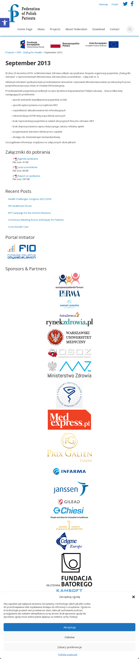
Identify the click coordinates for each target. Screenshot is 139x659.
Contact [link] (114, 29)
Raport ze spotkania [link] (29, 175)
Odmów (70, 637)
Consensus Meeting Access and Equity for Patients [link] (36, 219)
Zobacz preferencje (69, 647)
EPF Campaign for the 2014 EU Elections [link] (29, 212)
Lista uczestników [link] (27, 167)
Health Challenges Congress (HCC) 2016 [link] (29, 199)
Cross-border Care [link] (18, 226)
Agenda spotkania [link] (28, 158)
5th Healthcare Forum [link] (20, 205)
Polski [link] (115, 4)
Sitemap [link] (103, 4)
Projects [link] (55, 29)
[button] (133, 597)
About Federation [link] (76, 29)
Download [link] (98, 29)
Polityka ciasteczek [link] (67, 654)
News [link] (41, 29)
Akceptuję (70, 627)
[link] (4, 22)
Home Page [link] (24, 29)
